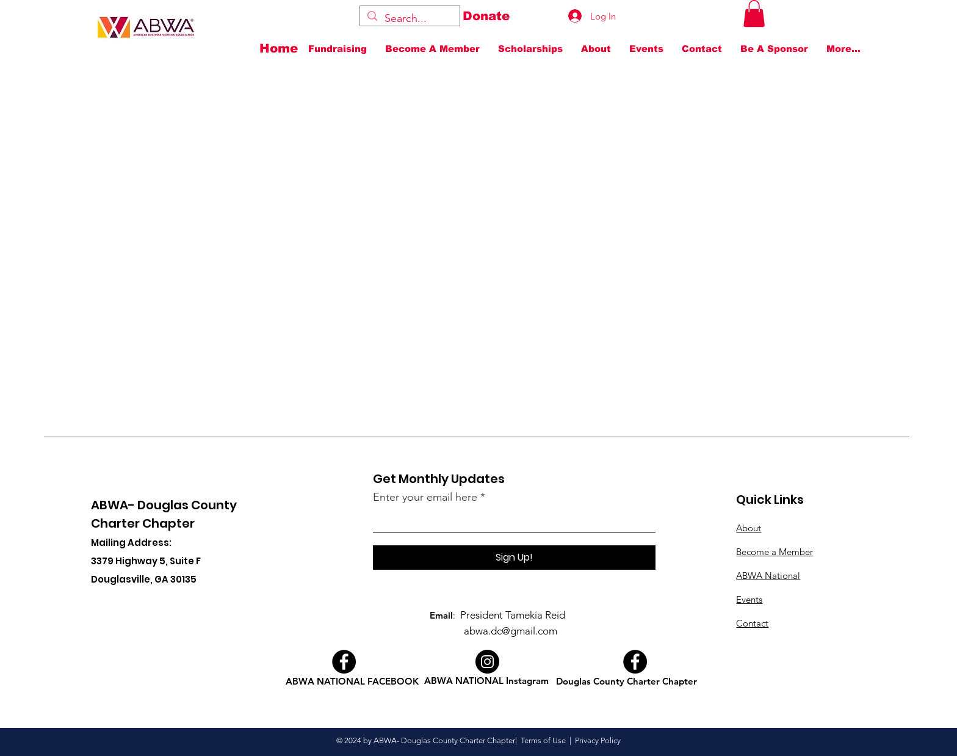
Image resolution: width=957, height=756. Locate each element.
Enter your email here (425, 497)
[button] (754, 13)
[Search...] (409, 18)
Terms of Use (543, 740)
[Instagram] (487, 662)
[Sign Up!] (514, 557)
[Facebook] (344, 662)
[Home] (282, 48)
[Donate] (486, 16)
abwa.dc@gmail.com (510, 631)
